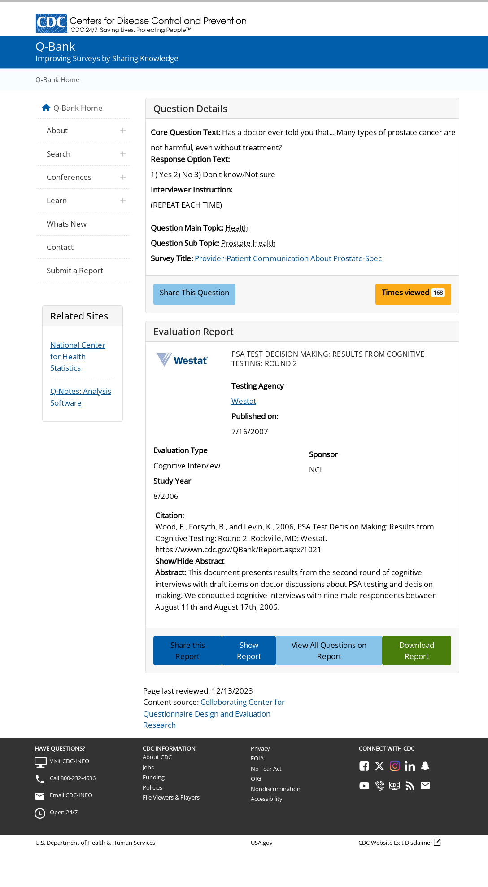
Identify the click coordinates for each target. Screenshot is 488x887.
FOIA (257, 758)
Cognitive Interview (186, 465)
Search (58, 154)
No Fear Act (266, 769)
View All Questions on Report (329, 651)
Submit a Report (75, 270)
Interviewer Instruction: (191, 189)
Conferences (69, 177)
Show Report (249, 651)
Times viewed (405, 292)
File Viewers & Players (171, 797)
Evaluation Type (180, 450)
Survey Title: (172, 258)
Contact (60, 247)
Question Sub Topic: (185, 243)
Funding (154, 777)
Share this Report (187, 651)
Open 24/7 (64, 812)
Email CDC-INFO (71, 795)
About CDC (157, 757)
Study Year (172, 481)
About (57, 130)
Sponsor (323, 454)
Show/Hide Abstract (189, 561)
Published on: (254, 416)
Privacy (260, 748)
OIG (256, 778)
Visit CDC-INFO (69, 761)
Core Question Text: (185, 132)
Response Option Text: (190, 159)
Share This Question (194, 292)
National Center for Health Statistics (77, 356)
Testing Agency (257, 385)
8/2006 (166, 496)
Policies (152, 787)
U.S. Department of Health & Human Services (95, 843)
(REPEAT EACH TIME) (186, 205)
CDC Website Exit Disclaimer (395, 843)
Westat (243, 401)
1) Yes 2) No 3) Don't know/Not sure (213, 174)
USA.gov (262, 843)
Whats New (67, 223)
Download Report (416, 651)
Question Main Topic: (187, 228)
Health (236, 228)
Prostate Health (248, 243)
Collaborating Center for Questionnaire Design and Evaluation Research (214, 713)
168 (438, 292)
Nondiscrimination (276, 789)
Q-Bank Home (57, 79)
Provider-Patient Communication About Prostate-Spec (288, 258)
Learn (57, 200)
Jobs (148, 767)
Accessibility (267, 799)
